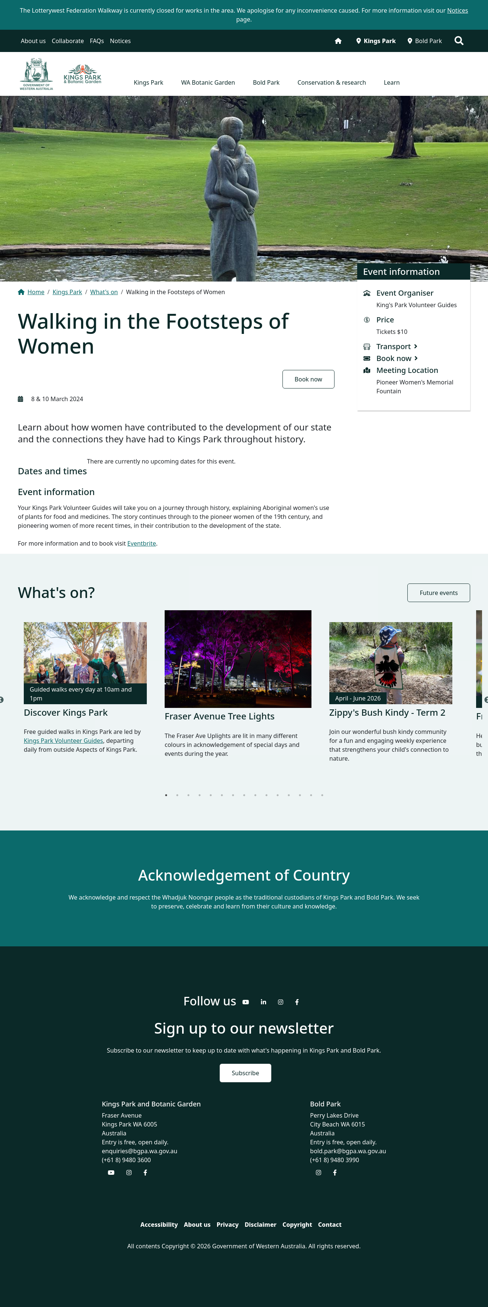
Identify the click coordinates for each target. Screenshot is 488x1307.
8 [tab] (244, 795)
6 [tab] (222, 795)
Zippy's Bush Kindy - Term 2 (387, 712)
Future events (439, 593)
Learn (392, 82)
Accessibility (159, 1224)
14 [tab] (311, 795)
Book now (308, 379)
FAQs (97, 41)
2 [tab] (177, 795)
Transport (393, 346)
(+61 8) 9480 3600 (126, 1160)
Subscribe (245, 1073)
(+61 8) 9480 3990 (334, 1160)
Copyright (297, 1224)
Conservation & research (331, 82)
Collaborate (68, 41)
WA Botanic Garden (208, 82)
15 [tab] (322, 795)
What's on (104, 292)
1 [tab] (166, 795)
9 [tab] (255, 795)
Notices (120, 41)
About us (33, 41)
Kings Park (376, 41)
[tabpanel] (85, 694)
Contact (330, 1224)
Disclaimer (261, 1224)
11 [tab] (277, 795)
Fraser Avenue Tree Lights (220, 716)
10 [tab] (266, 795)
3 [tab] (188, 795)
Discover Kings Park (66, 712)
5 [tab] (210, 795)
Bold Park (425, 41)
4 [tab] (199, 795)
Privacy (228, 1224)
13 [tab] (300, 795)
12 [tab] (289, 795)
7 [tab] (233, 795)
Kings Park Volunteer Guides (63, 741)
